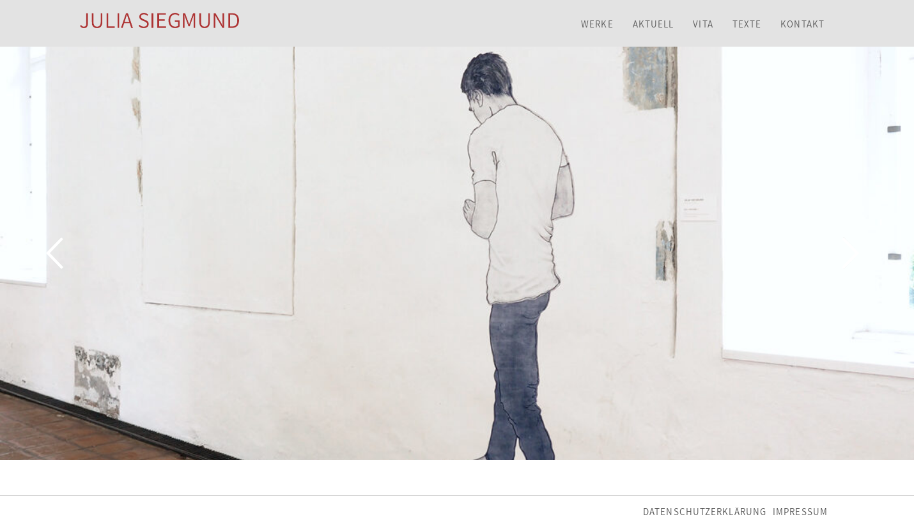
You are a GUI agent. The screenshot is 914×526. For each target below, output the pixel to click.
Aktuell (653, 24)
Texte (747, 24)
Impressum (800, 512)
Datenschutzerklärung (704, 512)
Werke (597, 24)
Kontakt (802, 24)
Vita (703, 24)
